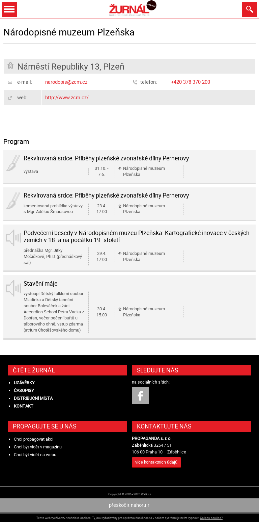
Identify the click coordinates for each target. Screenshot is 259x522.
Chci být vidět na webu (35, 455)
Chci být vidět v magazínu (38, 447)
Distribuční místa (33, 398)
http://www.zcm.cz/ (67, 97)
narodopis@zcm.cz (66, 81)
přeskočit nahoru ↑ (129, 505)
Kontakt (23, 406)
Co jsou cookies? (211, 518)
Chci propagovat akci (33, 439)
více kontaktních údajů (156, 462)
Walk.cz (146, 494)
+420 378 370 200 (190, 81)
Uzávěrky (24, 383)
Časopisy (24, 390)
